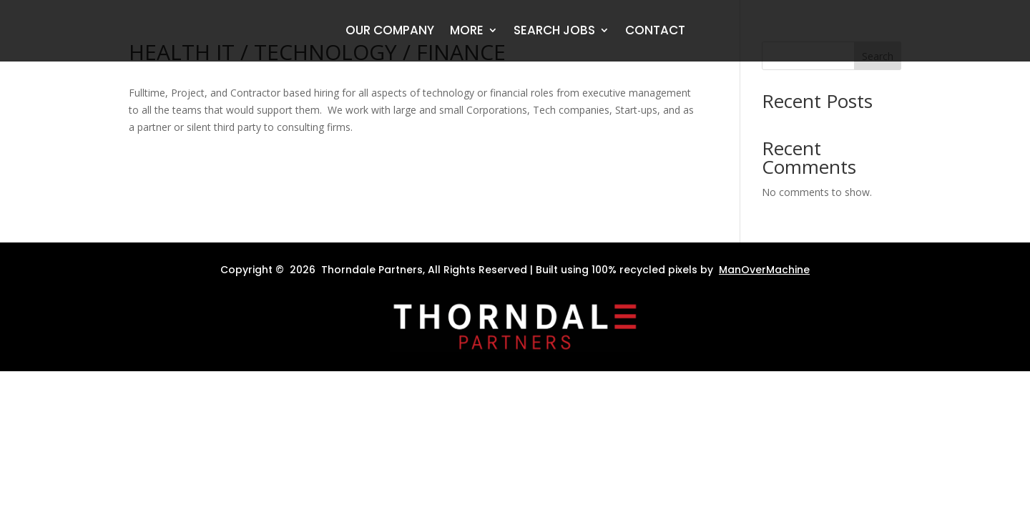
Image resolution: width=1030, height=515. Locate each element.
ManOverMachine (764, 270)
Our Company (389, 32)
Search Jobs (554, 32)
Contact (655, 32)
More (467, 32)
